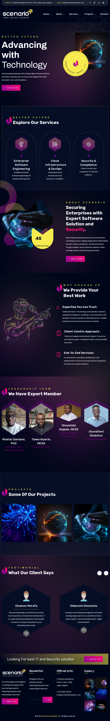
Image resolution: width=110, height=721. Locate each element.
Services (73, 14)
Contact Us (11, 88)
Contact (104, 14)
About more (75, 259)
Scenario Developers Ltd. (51, 716)
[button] (99, 573)
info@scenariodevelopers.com (73, 3)
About (59, 14)
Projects (89, 14)
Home (46, 14)
